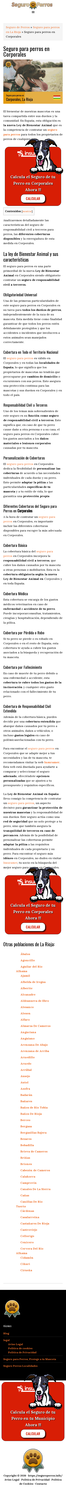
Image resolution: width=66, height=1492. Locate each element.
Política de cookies (20, 1348)
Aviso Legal (15, 1344)
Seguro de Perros (18, 27)
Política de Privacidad (22, 1352)
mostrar (27, 211)
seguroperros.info (33, 5)
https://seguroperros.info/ (45, 1475)
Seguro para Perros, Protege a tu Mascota (29, 1359)
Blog (6, 1333)
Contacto (41, 1483)
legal (6, 1340)
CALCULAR (33, 198)
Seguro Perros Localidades (20, 1365)
